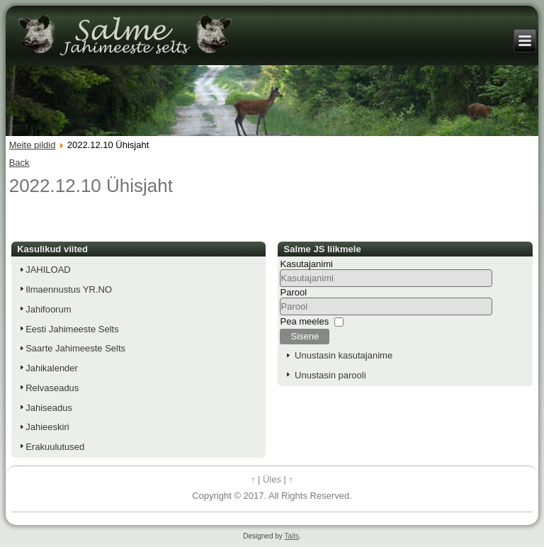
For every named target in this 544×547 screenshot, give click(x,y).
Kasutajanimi (306, 264)
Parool (293, 292)
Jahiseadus (49, 407)
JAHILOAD (48, 269)
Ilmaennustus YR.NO (69, 289)
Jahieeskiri (47, 427)
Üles (272, 479)
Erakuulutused (55, 446)
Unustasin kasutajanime (343, 355)
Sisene (304, 336)
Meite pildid (32, 145)
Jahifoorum (48, 309)
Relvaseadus (52, 388)
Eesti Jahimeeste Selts (72, 329)
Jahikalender (52, 368)
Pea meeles (304, 321)
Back (19, 162)
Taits (291, 536)
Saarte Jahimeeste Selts (75, 348)
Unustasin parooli (330, 375)
